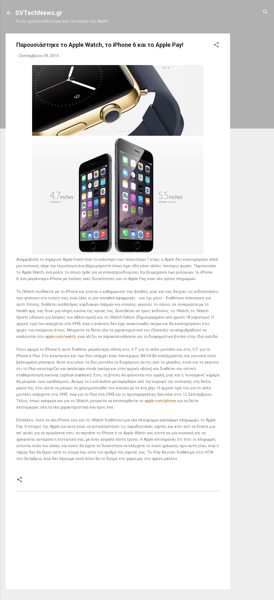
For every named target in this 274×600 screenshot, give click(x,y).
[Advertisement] (251, 113)
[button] (216, 45)
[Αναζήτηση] (265, 12)
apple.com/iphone (160, 400)
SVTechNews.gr (38, 13)
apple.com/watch (60, 336)
